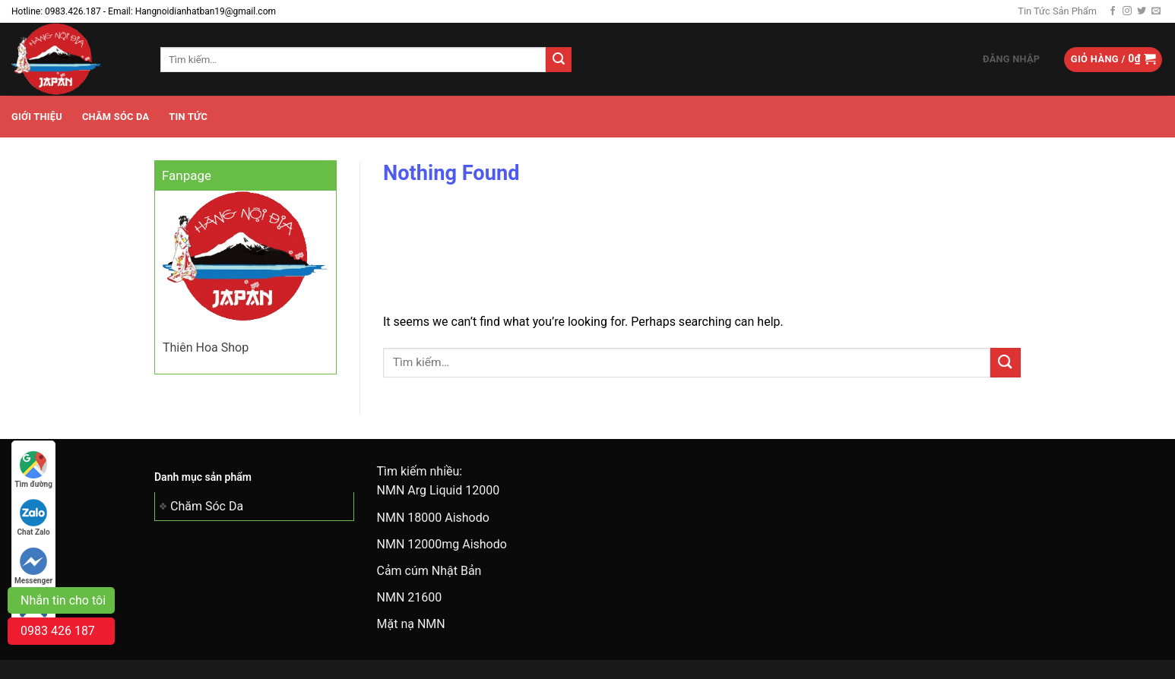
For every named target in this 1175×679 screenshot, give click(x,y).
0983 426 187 (58, 631)
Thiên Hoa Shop (206, 347)
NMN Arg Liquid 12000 (438, 490)
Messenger (33, 566)
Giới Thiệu (36, 116)
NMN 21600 (409, 597)
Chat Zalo (33, 517)
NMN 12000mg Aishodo (442, 544)
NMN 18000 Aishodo (433, 517)
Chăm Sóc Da (115, 116)
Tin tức (188, 116)
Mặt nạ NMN (411, 624)
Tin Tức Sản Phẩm (1057, 11)
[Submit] (559, 60)
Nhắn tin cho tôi (63, 600)
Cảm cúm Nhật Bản (429, 571)
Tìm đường (33, 469)
